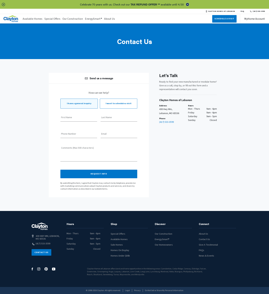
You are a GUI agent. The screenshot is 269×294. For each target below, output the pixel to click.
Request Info (99, 173)
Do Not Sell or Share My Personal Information (164, 290)
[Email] (119, 135)
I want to (119, 103)
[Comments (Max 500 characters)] (99, 155)
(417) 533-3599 (257, 11)
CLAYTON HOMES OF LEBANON (220, 11)
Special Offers (52, 19)
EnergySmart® (93, 19)
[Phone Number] (78, 135)
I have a (79, 103)
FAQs (201, 250)
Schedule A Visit (224, 18)
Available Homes (32, 19)
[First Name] (78, 118)
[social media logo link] (32, 269)
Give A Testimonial (208, 245)
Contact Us (41, 252)
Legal (127, 290)
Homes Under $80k (120, 256)
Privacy (137, 290)
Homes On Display (120, 250)
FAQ (242, 11)
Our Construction (72, 19)
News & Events (206, 256)
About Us (109, 19)
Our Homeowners (164, 245)
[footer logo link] (40, 226)
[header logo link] (11, 18)
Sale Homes (117, 245)
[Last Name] (119, 118)
